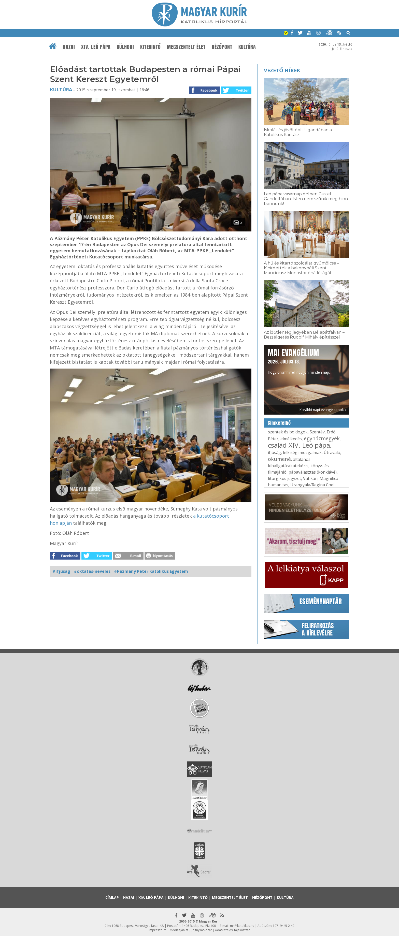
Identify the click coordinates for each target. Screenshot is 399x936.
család (277, 445)
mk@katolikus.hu (242, 926)
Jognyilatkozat (202, 930)
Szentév (317, 432)
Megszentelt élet (186, 47)
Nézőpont (222, 47)
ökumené (279, 459)
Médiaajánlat (179, 930)
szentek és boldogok (288, 432)
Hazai (69, 47)
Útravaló (332, 452)
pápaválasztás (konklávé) (313, 472)
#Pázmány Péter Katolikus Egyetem (151, 571)
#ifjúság (61, 571)
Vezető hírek (282, 70)
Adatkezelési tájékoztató (232, 930)
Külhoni (125, 47)
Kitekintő (150, 47)
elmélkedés (291, 439)
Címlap (112, 897)
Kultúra (247, 47)
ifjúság (274, 452)
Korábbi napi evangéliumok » (323, 409)
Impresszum (157, 930)
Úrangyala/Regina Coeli (312, 485)
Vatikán (310, 478)
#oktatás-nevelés (92, 571)
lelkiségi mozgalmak (302, 452)
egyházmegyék (322, 438)
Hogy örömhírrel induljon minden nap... (299, 361)
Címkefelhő (279, 423)
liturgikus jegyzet (284, 478)
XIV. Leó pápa (96, 47)
